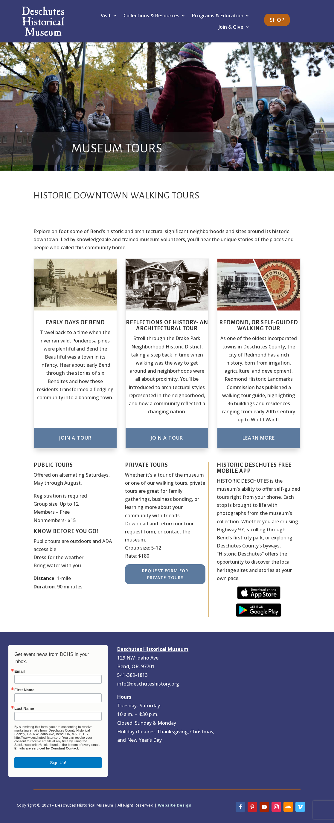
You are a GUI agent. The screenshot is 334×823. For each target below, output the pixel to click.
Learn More (259, 438)
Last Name (24, 708)
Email (19, 671)
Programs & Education (217, 15)
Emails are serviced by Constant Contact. (46, 748)
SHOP (277, 19)
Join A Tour (75, 438)
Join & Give (231, 27)
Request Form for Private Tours (165, 574)
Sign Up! (58, 762)
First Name (24, 690)
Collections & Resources (151, 15)
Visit (106, 15)
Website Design (175, 805)
